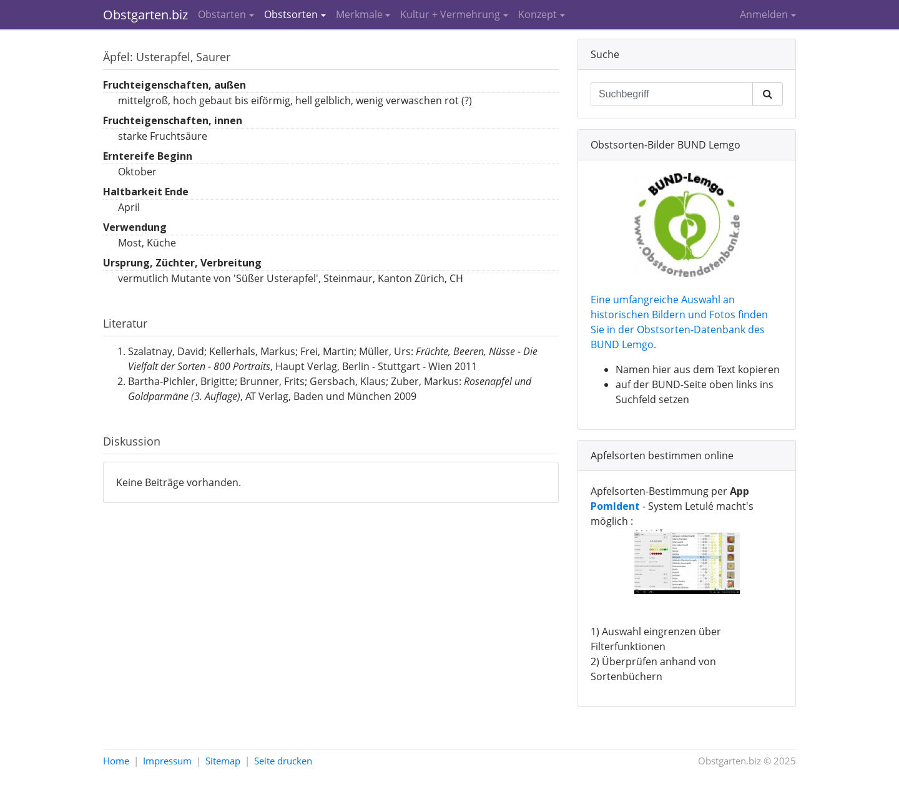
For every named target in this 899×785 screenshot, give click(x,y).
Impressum (167, 760)
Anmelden (764, 14)
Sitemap (222, 760)
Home (116, 760)
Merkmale (359, 14)
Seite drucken (283, 760)
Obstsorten (291, 14)
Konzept (537, 14)
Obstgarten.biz (145, 14)
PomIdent (615, 506)
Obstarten (222, 14)
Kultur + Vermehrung (450, 14)
